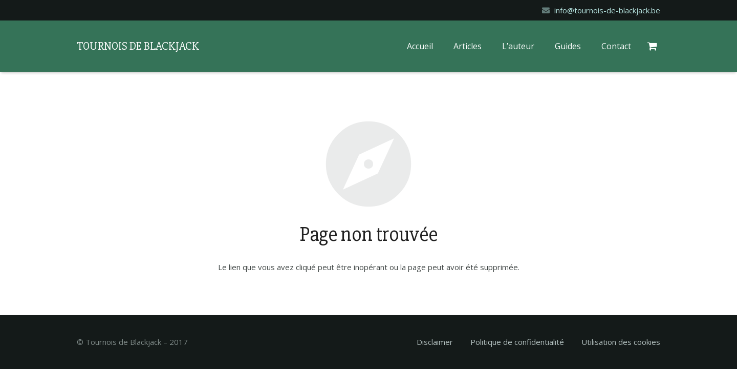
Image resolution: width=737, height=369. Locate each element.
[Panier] (653, 46)
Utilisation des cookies (620, 342)
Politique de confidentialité (517, 342)
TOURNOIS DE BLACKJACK (138, 46)
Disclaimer (435, 342)
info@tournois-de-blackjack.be (607, 10)
